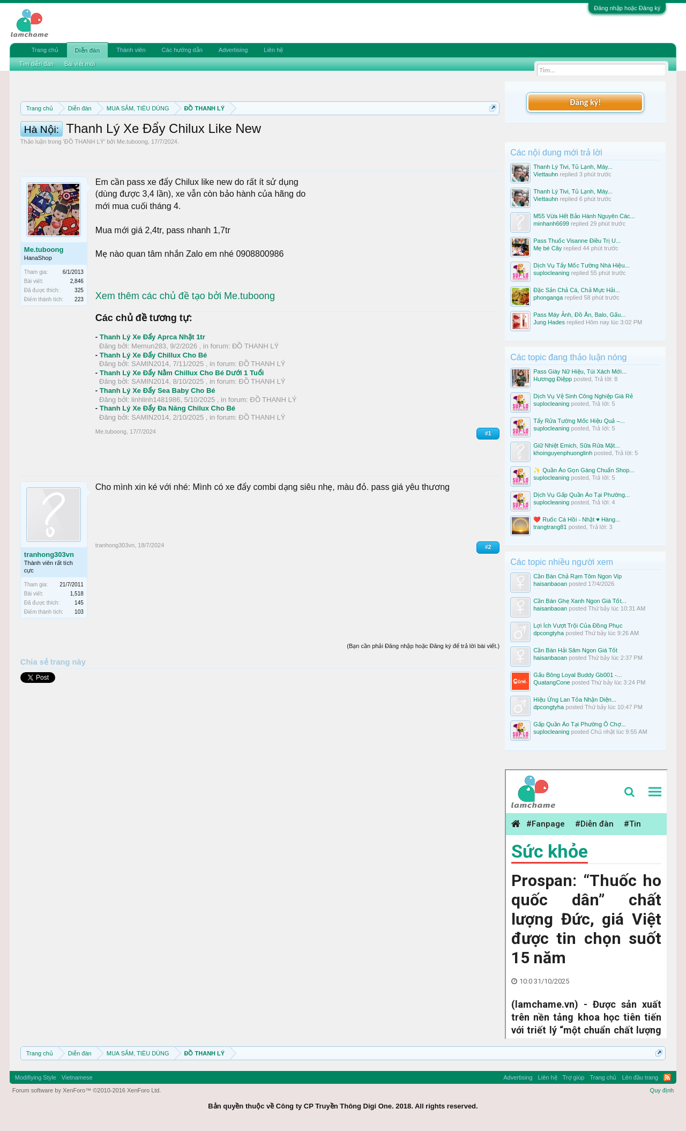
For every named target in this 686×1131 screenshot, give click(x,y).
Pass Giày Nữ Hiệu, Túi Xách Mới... (580, 371)
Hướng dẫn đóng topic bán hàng (170, 145)
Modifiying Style (35, 1077)
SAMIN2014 (150, 412)
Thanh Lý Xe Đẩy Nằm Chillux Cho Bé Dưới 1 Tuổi (182, 421)
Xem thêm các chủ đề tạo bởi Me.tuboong (185, 344)
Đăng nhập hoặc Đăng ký (627, 8)
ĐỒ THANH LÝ (84, 190)
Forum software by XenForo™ (86, 1090)
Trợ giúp (574, 1077)
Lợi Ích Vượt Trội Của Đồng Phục (577, 625)
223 (79, 348)
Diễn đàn (87, 50)
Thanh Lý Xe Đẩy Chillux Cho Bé (153, 403)
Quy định (662, 1090)
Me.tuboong (132, 190)
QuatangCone (551, 682)
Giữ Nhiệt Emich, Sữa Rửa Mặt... (576, 445)
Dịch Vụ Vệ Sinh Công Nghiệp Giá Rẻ (583, 396)
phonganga (548, 297)
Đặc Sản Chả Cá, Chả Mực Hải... (576, 290)
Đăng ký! (585, 102)
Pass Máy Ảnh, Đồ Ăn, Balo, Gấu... (579, 314)
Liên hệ (273, 50)
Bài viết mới (79, 64)
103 (79, 660)
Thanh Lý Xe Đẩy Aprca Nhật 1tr (152, 385)
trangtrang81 (549, 527)
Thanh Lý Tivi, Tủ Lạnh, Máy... (573, 166)
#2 (488, 595)
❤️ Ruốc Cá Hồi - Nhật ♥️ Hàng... (576, 519)
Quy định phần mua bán (370, 134)
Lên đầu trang (640, 1077)
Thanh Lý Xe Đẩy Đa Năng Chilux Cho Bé (167, 456)
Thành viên (130, 50)
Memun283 (148, 394)
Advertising (233, 50)
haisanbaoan (550, 584)
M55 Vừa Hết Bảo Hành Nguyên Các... (584, 216)
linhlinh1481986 (155, 448)
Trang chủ (45, 50)
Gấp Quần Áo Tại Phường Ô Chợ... (579, 724)
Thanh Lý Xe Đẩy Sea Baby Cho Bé (157, 439)
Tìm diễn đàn (36, 64)
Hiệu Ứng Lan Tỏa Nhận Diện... (574, 699)
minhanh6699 (551, 223)
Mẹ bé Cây (547, 248)
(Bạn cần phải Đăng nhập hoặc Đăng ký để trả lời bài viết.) (423, 694)
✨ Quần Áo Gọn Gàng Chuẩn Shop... (583, 470)
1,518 (77, 642)
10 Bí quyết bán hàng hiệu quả (315, 145)
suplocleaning (551, 273)
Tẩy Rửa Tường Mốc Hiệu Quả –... (579, 421)
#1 (488, 482)
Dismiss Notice (491, 133)
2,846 (77, 329)
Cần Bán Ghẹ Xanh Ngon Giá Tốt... (580, 601)
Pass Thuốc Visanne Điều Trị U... (577, 240)
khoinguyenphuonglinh (562, 453)
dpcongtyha (548, 633)
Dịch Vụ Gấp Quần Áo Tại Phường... (581, 495)
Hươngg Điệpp (552, 379)
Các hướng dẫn (182, 50)
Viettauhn (545, 174)
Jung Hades (549, 322)
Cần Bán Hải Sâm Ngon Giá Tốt (575, 650)
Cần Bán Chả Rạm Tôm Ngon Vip (577, 576)
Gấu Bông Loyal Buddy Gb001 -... (577, 675)
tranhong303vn (49, 603)
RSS (667, 1077)
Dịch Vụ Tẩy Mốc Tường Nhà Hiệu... (581, 265)
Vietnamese (77, 1077)
